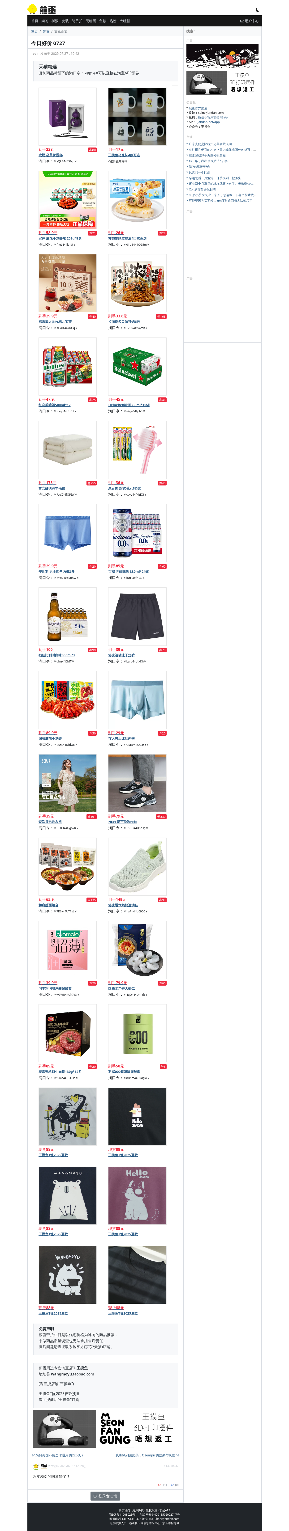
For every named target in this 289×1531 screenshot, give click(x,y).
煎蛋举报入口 (118, 1523)
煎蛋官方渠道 (198, 108)
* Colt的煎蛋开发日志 (201, 189)
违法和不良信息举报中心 (144, 1523)
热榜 (112, 20)
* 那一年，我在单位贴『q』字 (207, 161)
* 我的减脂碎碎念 (198, 166)
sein (36, 53)
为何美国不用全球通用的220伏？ (57, 1455)
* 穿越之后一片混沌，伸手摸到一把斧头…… (216, 178)
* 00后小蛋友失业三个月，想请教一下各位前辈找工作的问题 (227, 195)
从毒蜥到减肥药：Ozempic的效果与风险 (148, 1455)
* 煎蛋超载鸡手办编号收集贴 (206, 155)
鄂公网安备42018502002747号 (160, 1515)
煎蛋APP (165, 1510)
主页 (34, 31)
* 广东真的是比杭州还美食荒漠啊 (209, 144)
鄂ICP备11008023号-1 (123, 1515)
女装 (65, 20)
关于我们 (124, 1510)
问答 (44, 20)
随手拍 (77, 20)
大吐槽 (125, 20)
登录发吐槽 (105, 1496)
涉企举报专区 (170, 1523)
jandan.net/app (209, 122)
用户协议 (138, 1510)
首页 (34, 20)
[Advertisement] (223, 244)
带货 (46, 31)
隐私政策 (151, 1510)
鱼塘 (102, 20)
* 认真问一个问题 (198, 172)
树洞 (55, 20)
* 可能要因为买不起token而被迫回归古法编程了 (219, 200)
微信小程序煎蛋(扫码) (213, 117)
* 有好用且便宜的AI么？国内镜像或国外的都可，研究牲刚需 (227, 150)
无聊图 (91, 20)
